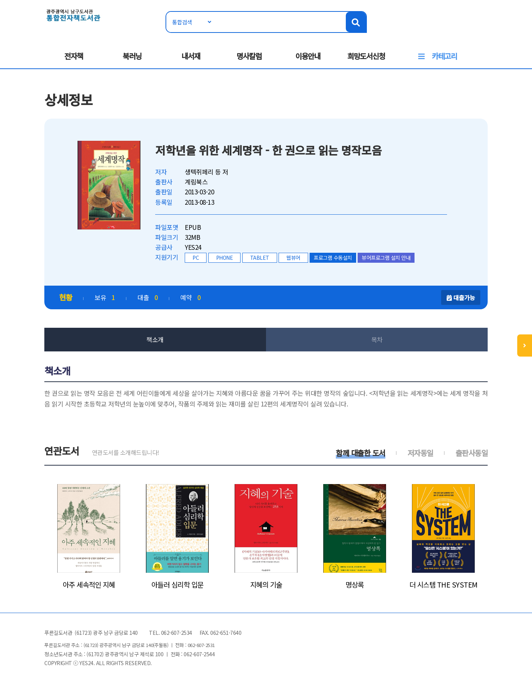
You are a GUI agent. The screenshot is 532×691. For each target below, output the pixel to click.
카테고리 (444, 56)
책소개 (155, 339)
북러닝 (132, 56)
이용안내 (307, 56)
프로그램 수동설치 (333, 257)
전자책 (73, 56)
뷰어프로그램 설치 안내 (386, 257)
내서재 (190, 56)
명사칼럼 (249, 56)
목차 (377, 339)
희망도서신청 (366, 56)
